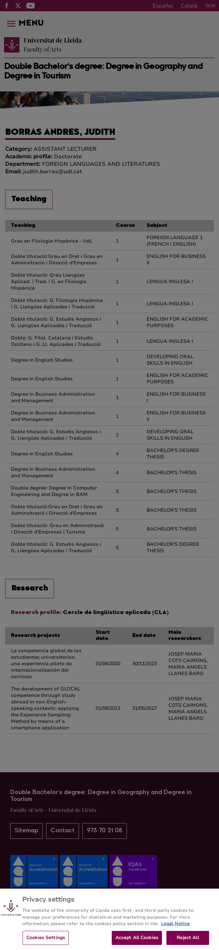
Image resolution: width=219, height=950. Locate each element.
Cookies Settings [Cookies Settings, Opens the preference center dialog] (45, 941)
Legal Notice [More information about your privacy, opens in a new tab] (175, 927)
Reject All (188, 941)
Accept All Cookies (136, 941)
